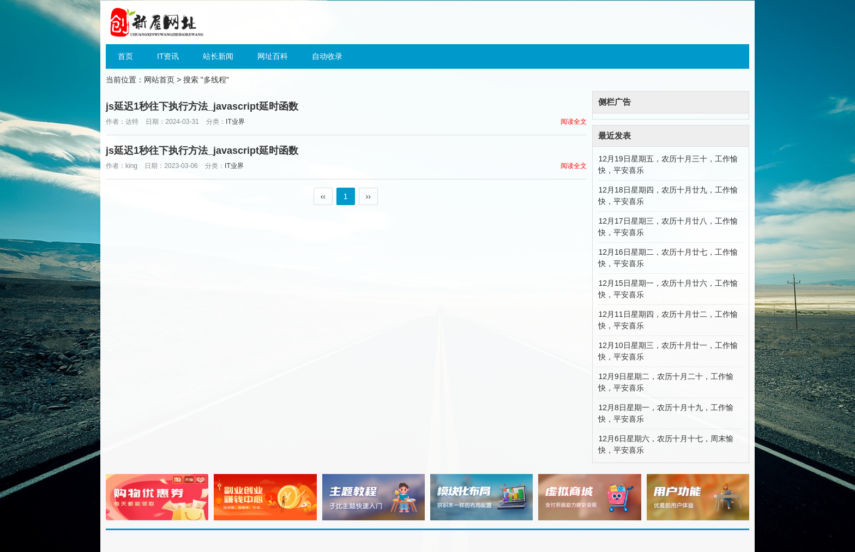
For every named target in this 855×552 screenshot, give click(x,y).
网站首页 (159, 79)
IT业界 (235, 121)
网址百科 (272, 56)
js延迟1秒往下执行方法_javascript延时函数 (202, 106)
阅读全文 (574, 121)
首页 (125, 56)
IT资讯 (168, 56)
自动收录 (327, 56)
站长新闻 (218, 56)
